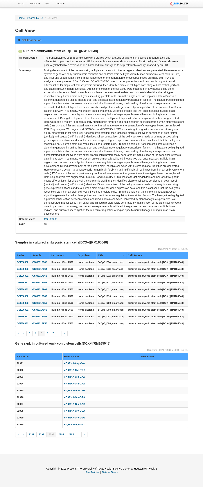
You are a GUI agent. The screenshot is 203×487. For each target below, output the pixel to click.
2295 (71, 434)
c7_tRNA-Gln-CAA (74, 376)
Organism (83, 255)
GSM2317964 (39, 269)
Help (47, 3)
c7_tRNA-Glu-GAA (74, 397)
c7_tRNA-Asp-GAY (74, 363)
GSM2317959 (39, 303)
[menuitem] (21, 3)
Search (35, 3)
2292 (41, 434)
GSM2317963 (39, 275)
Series (21, 255)
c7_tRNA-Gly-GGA (74, 410)
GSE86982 (50, 219)
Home (21, 3)
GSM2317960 (39, 296)
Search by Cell (35, 18)
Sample (37, 255)
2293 (51, 434)
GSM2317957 (39, 316)
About (60, 3)
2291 (31, 434)
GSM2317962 (39, 282)
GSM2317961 (39, 289)
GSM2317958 (39, 309)
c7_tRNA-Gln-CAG (74, 390)
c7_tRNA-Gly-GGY (74, 424)
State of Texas (109, 472)
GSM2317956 (39, 323)
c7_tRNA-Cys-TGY (74, 370)
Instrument (57, 255)
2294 (61, 434)
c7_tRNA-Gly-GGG (74, 417)
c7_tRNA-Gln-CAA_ (75, 383)
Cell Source (135, 255)
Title (111, 255)
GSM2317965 (39, 262)
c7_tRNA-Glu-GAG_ (75, 404)
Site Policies (92, 472)
